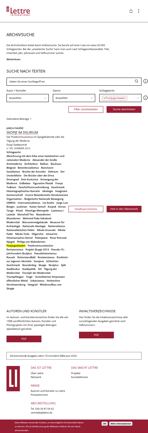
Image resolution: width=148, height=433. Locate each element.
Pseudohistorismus (45, 253)
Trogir (29, 276)
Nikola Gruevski (46, 230)
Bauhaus (56, 163)
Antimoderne (14, 163)
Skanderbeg (29, 265)
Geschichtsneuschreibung (34, 187)
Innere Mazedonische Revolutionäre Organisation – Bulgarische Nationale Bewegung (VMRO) (37, 198)
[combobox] (27, 98)
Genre (56, 90)
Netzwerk (36, 377)
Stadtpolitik (29, 269)
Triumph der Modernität (36, 272)
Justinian (22, 206)
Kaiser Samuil (37, 206)
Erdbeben (25, 183)
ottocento (51, 233)
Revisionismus (46, 257)
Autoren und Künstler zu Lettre (48, 390)
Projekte (75, 373)
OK (104, 423)
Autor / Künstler (16, 90)
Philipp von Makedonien (31, 241)
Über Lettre (37, 373)
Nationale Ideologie (34, 226)
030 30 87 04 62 (44, 408)
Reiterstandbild (26, 257)
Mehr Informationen (121, 423)
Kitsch (19, 210)
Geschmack (58, 187)
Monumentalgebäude (35, 222)
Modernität (13, 222)
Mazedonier (13, 218)
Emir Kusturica (29, 179)
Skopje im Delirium (22, 132)
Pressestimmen (39, 394)
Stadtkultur (13, 269)
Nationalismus (56, 226)
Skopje (42, 265)
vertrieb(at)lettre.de (41, 412)
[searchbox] (27, 98)
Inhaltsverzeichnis (86, 209)
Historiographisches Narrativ (23, 191)
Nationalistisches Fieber (20, 230)
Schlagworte (106, 90)
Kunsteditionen (79, 377)
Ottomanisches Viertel (19, 237)
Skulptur (54, 265)
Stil (40, 269)
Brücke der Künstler (34, 171)
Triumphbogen (15, 276)
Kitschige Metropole (37, 210)
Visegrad (33, 284)
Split (63, 265)
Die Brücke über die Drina (39, 175)
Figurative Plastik (43, 183)
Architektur (31, 163)
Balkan (44, 163)
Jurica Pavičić (14, 128)
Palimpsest (41, 237)
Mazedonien (43, 214)
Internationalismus (29, 202)
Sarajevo (39, 261)
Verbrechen (53, 280)
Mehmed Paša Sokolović (37, 218)
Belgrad (10, 167)
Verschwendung (15, 284)
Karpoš (52, 206)
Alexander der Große (44, 159)
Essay (9, 144)
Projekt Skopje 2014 (37, 249)
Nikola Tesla (22, 233)
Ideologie (47, 191)
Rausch (10, 257)
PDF (23, 339)
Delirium (53, 171)
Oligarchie (38, 233)
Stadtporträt (20, 144)
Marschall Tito (25, 214)
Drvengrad (12, 179)
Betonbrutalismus (28, 167)
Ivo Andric (48, 202)
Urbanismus (37, 280)
